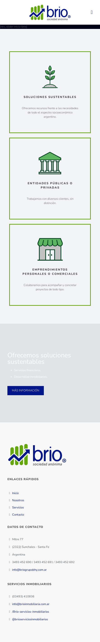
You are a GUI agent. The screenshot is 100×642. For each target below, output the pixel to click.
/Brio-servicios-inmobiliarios (30, 612)
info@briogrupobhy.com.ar (29, 570)
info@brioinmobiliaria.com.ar (30, 604)
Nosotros (18, 500)
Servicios (18, 507)
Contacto (18, 515)
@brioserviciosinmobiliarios (30, 619)
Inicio (15, 493)
